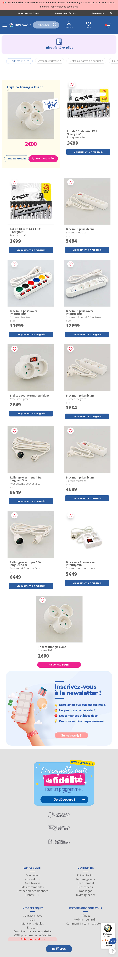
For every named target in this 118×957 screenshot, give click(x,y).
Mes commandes (32, 887)
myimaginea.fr (85, 895)
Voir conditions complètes (64, 6)
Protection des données (32, 891)
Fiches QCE (32, 895)
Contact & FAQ (32, 915)
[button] (113, 941)
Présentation (85, 875)
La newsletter (33, 879)
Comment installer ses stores (85, 923)
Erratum (32, 927)
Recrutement (98, 13)
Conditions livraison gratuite (32, 931)
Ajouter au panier (43, 158)
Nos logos (85, 891)
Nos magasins (85, 879)
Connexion (32, 875)
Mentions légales (32, 923)
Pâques (85, 915)
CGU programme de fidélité (32, 935)
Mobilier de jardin (85, 919)
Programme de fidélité (65, 13)
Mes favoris (32, 883)
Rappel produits (32, 939)
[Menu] (113, 924)
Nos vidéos (85, 887)
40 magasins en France (28, 13)
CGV (32, 919)
